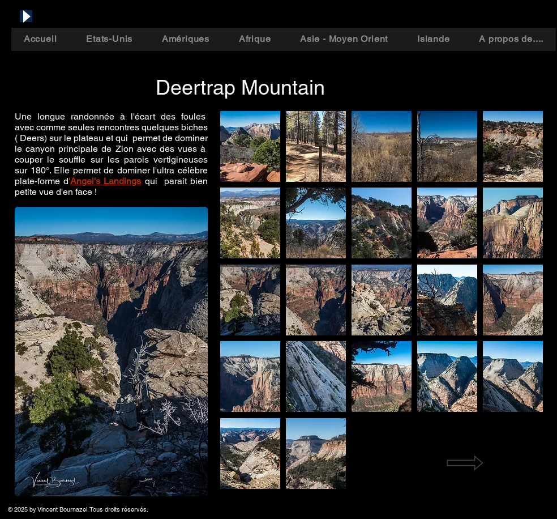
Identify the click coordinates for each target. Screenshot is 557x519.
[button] (250, 146)
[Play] (26, 16)
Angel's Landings (105, 181)
